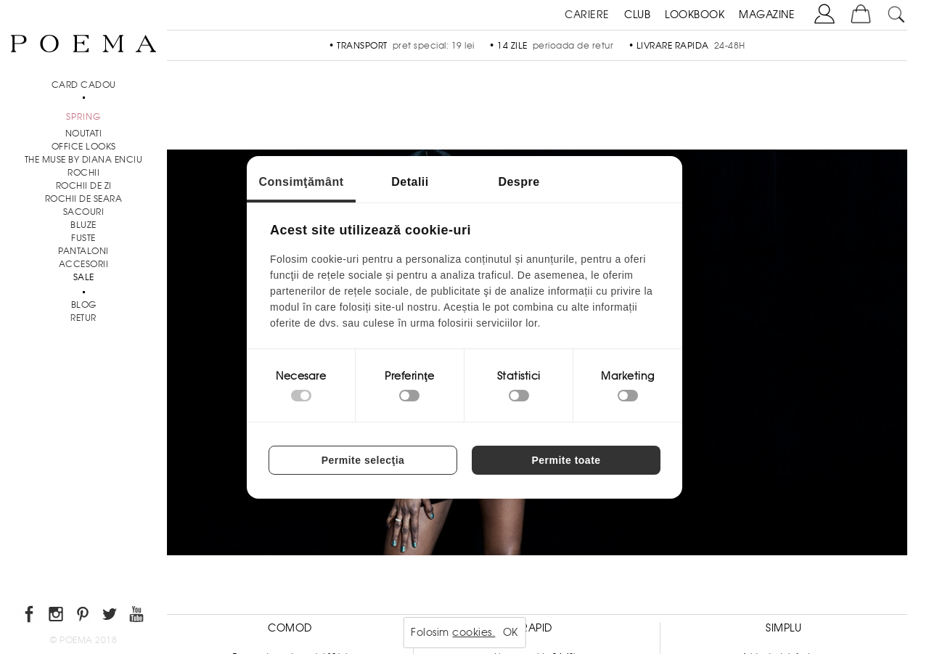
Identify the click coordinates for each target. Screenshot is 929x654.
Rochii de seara (84, 199)
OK (510, 632)
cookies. (473, 632)
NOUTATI (83, 133)
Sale (83, 277)
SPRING (83, 117)
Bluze (83, 225)
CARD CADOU (84, 85)
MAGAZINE (767, 14)
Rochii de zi (84, 186)
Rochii (83, 173)
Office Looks (84, 147)
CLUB (637, 14)
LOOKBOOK (694, 14)
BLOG (84, 305)
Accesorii (84, 264)
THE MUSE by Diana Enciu (84, 160)
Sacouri (84, 212)
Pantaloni (83, 251)
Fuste (83, 238)
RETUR (83, 318)
